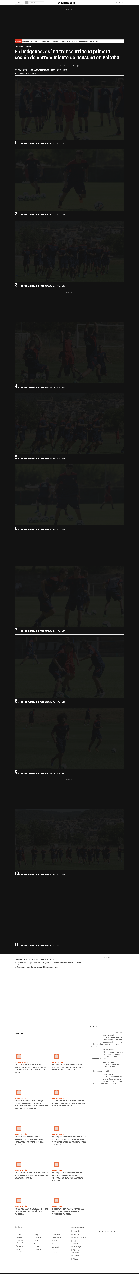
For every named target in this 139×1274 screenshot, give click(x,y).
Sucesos (19, 1238)
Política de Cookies (79, 1239)
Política (19, 1235)
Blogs (36, 1235)
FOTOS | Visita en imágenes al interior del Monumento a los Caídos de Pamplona (31, 1212)
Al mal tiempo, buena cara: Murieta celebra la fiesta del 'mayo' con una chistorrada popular (68, 1104)
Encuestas (38, 1238)
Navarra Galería (108, 1050)
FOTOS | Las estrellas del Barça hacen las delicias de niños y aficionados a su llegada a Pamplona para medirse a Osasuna (106, 1042)
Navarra (18, 1233)
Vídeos (55, 1253)
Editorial (19, 1253)
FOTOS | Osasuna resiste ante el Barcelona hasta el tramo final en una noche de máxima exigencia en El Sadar (107, 1081)
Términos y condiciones (42, 960)
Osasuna (37, 1241)
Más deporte (57, 1238)
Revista (54, 1245)
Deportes (37, 1245)
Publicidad (76, 1235)
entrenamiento (31, 73)
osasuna (21, 73)
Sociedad (20, 1243)
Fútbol (37, 1247)
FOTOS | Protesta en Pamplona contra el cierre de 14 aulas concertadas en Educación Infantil (32, 1176)
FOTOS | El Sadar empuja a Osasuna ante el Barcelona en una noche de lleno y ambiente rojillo (68, 1068)
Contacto (76, 1232)
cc (114, 1232)
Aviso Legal (77, 1247)
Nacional (55, 1241)
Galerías (19, 1034)
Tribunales (20, 1241)
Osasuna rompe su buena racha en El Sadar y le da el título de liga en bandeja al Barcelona (60, 41)
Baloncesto (38, 1250)
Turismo (76, 1256)
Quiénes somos (78, 1228)
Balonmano (56, 1233)
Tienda (75, 1260)
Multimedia (55, 1248)
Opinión (18, 1250)
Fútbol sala (56, 1235)
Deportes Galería (108, 1036)
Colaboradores (39, 1233)
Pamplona (19, 1247)
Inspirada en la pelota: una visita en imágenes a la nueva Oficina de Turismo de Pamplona (68, 1212)
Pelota (37, 1253)
